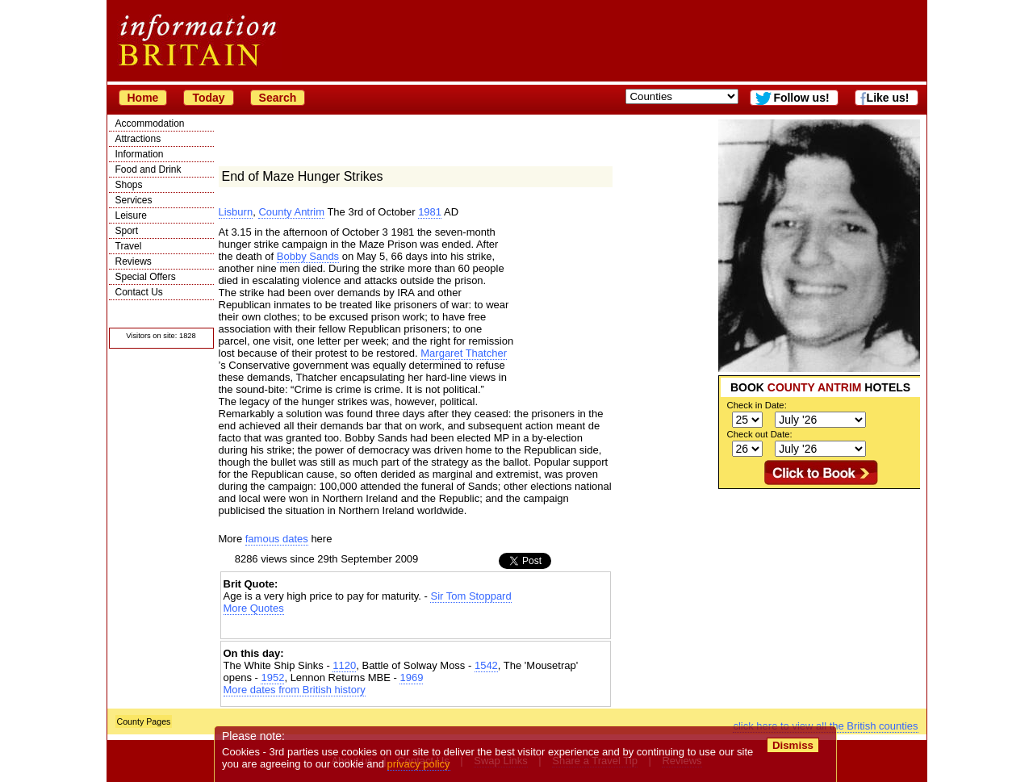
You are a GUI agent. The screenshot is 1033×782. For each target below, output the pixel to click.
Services (134, 200)
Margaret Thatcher (463, 353)
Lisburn (236, 212)
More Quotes (254, 608)
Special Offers (145, 276)
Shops (129, 184)
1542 (486, 665)
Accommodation (150, 123)
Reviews (133, 261)
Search (278, 97)
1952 (272, 677)
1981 (429, 212)
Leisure (131, 215)
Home (143, 97)
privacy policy (418, 764)
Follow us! (801, 97)
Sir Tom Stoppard (470, 596)
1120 (344, 665)
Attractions (138, 138)
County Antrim (291, 212)
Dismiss (792, 745)
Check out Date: (760, 434)
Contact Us (139, 292)
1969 (411, 677)
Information (139, 154)
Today (208, 97)
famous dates (276, 539)
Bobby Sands (308, 256)
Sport (127, 230)
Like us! (888, 97)
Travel (128, 246)
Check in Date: (757, 405)
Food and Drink (148, 169)
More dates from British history (295, 690)
